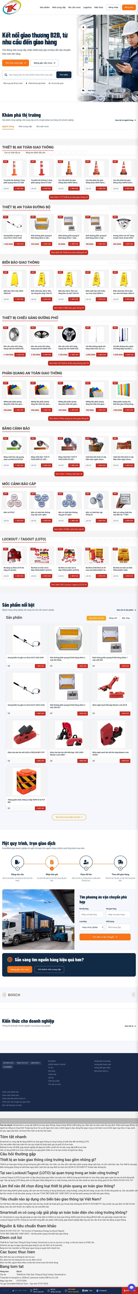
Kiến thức (98, 7)
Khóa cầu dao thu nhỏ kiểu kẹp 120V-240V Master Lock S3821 (66, 753)
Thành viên (52, 1074)
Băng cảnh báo (16, 428)
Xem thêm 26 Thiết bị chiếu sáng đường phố (69, 363)
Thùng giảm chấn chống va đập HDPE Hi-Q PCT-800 (26, 801)
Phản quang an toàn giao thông (32, 373)
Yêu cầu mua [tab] (42, 126)
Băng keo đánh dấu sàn (35, 153)
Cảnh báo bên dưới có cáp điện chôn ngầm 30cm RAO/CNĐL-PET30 (123, 459)
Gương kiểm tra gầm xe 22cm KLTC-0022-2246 (26, 705)
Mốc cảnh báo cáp (19, 484)
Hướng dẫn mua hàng (102, 1061)
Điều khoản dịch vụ (101, 1071)
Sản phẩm (45, 7)
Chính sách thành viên (10, 1092)
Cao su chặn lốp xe (12, 153)
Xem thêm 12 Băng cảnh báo (69, 474)
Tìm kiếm (64, 75)
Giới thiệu (51, 1071)
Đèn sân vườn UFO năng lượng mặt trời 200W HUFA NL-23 (68, 348)
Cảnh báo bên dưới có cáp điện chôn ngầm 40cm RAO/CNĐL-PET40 (96, 459)
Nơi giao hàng (118, 913)
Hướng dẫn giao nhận (102, 1068)
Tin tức (50, 1068)
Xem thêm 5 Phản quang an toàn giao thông (69, 418)
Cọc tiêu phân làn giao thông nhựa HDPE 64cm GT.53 (122, 182)
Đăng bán (129, 7)
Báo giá (19, 188)
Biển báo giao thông (20, 262)
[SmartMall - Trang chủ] (12, 7)
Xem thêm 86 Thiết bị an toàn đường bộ (69, 252)
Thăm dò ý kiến (53, 1081)
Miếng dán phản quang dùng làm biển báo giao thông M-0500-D (40, 404)
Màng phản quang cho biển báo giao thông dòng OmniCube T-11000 (123, 404)
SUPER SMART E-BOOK (56, 1064)
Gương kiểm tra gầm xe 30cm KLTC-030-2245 (26, 658)
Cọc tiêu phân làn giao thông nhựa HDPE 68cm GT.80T (95, 182)
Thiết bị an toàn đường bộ (26, 207)
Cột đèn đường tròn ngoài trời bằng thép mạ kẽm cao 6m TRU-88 (123, 348)
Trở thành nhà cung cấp (49, 969)
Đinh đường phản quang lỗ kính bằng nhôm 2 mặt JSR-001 (96, 238)
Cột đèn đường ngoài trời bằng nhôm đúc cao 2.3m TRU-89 (96, 348)
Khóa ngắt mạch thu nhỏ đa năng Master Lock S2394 (110, 753)
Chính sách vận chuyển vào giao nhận (16, 1102)
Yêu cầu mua (74, 7)
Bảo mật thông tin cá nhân (12, 1105)
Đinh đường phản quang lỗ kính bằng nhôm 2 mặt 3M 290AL (41, 238)
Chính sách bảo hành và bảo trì (13, 1099)
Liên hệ (51, 1078)
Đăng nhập (113, 7)
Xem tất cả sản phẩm (126, 610)
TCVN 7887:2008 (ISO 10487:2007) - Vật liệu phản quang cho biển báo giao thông (34, 1234)
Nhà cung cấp (58, 7)
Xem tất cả (130, 1026)
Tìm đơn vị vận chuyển (105, 937)
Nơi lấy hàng (92, 913)
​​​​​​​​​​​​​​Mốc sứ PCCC (9, 512)
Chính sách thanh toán (10, 1095)
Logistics (87, 7)
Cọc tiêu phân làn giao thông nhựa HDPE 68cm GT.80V (67, 182)
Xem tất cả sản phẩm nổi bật (69, 817)
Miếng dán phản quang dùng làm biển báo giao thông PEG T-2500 (95, 404)
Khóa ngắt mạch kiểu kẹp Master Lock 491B (109, 705)
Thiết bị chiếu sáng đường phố (30, 318)
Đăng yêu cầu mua (44, 63)
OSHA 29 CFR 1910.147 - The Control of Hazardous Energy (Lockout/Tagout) (32, 1231)
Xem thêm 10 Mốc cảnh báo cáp (69, 529)
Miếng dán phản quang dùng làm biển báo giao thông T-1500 (13, 404)
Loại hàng (92, 926)
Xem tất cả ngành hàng (125, 120)
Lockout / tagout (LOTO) (24, 539)
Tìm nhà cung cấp (16, 63)
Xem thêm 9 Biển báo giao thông (69, 308)
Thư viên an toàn (54, 1084)
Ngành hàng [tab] (8, 126)
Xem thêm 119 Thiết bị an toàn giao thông (69, 197)
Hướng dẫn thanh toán (102, 1064)
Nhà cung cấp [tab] (25, 126)
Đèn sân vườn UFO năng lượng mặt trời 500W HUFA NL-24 (41, 348)
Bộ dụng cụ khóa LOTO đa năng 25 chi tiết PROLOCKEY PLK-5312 (14, 570)
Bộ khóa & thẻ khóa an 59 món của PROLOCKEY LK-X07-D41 (96, 570)
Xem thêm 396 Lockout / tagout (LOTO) (69, 585)
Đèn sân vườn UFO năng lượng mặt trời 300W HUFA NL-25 (14, 348)
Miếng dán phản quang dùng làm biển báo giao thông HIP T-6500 (67, 404)
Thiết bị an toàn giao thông (28, 147)
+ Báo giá (40, 666)
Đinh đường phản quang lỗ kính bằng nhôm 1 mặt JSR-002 (68, 238)
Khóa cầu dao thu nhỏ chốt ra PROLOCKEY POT (26, 752)
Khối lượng (118, 926)
